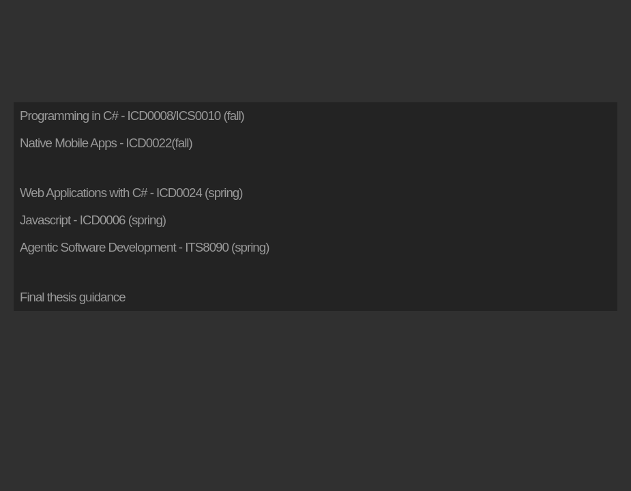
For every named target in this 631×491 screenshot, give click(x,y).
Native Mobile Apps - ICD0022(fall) (106, 143)
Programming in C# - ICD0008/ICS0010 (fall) (132, 115)
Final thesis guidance (73, 297)
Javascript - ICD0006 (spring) (93, 220)
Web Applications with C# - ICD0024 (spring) (131, 192)
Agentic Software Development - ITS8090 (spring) (144, 247)
